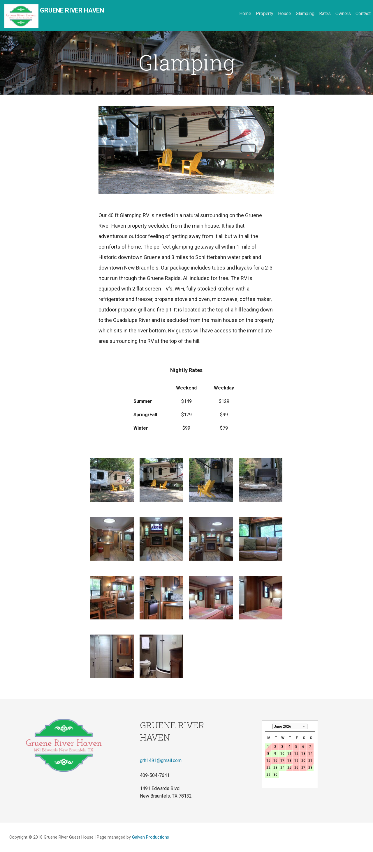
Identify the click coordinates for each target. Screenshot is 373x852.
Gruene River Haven (72, 10)
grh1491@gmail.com (161, 760)
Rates (325, 13)
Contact (363, 13)
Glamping (305, 13)
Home (245, 13)
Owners (343, 13)
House (284, 13)
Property (264, 13)
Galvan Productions (150, 837)
